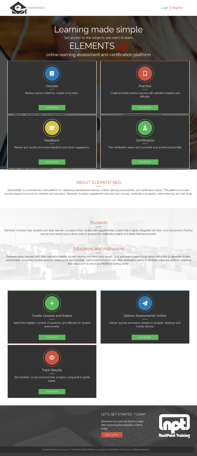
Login (164, 7)
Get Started (52, 107)
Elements (27, 8)
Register (177, 7)
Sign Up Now (112, 434)
